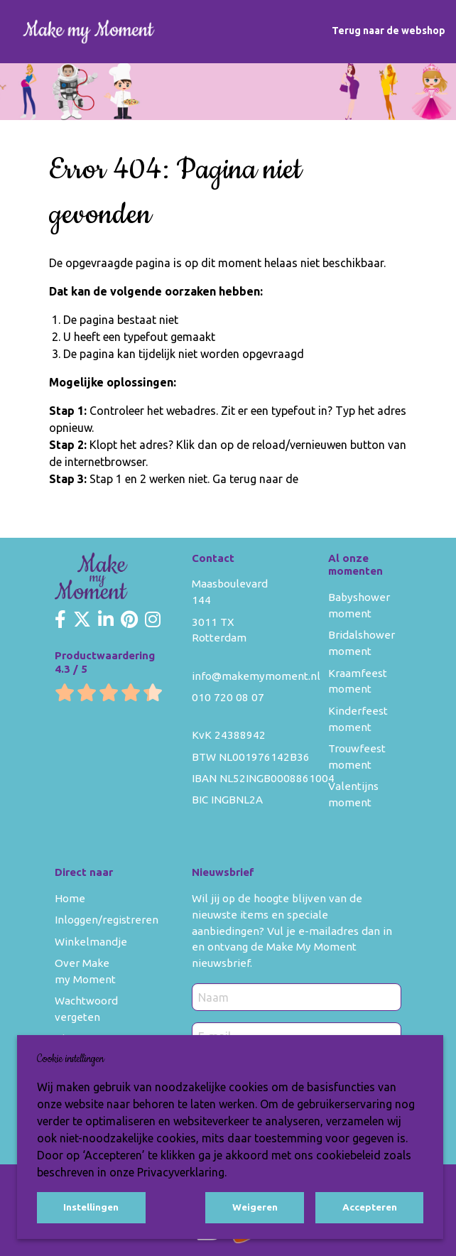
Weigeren (255, 1207)
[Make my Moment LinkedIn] (106, 620)
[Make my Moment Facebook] (60, 620)
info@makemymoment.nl (256, 676)
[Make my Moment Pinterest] (129, 620)
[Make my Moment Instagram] (153, 620)
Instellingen (91, 1207)
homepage (328, 478)
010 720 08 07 (228, 697)
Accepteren (369, 1207)
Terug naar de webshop (388, 30)
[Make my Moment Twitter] (82, 620)
